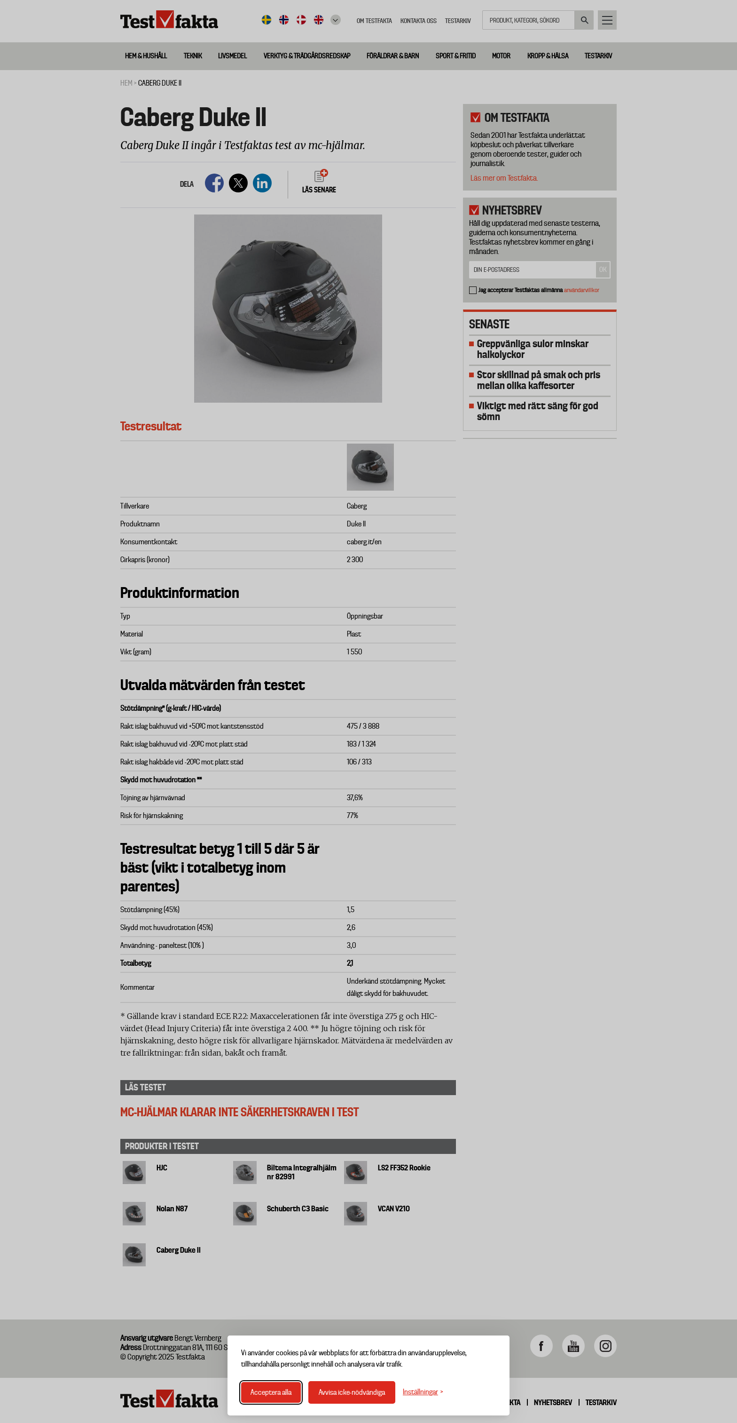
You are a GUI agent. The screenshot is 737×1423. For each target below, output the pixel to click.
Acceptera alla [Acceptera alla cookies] (271, 1392)
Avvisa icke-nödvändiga (352, 1392)
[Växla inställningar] (423, 1392)
